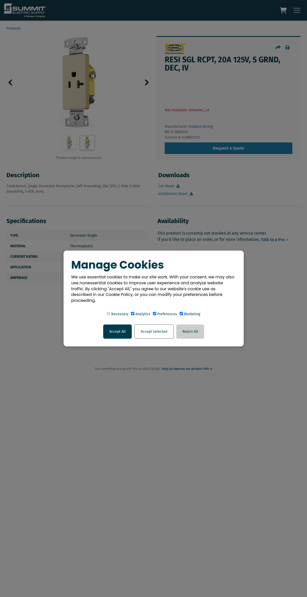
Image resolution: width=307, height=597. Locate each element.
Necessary (117, 314)
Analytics (140, 314)
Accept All (117, 331)
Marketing (190, 314)
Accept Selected (154, 331)
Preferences (165, 314)
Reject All (190, 331)
